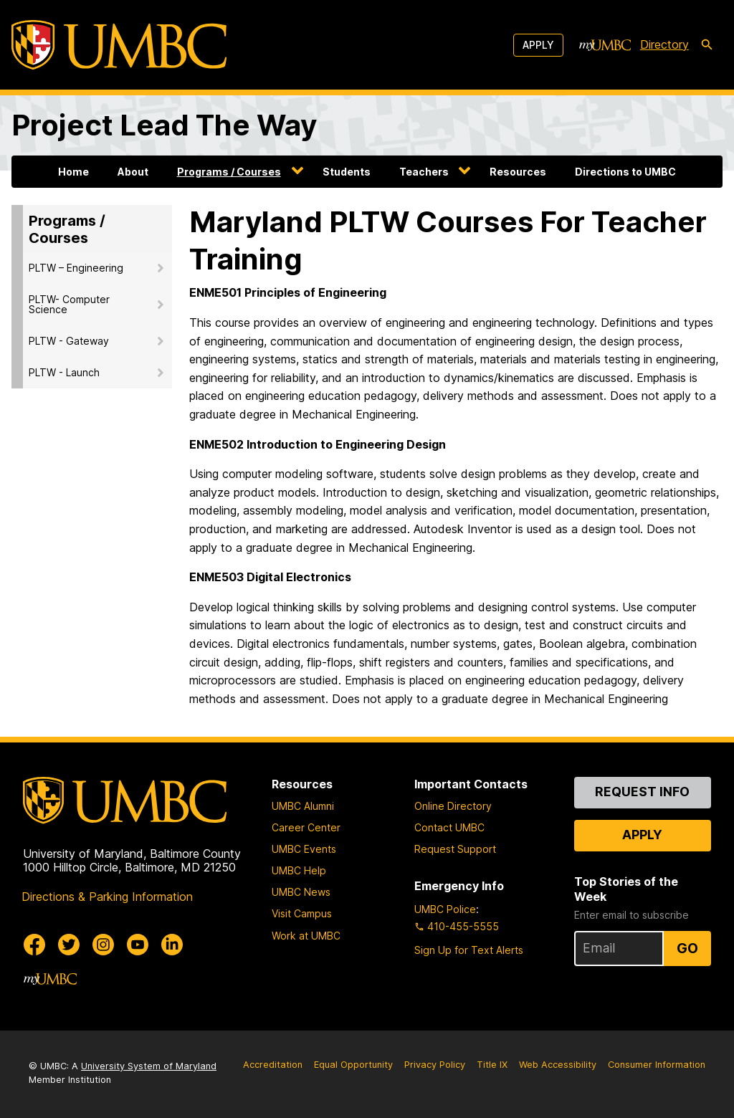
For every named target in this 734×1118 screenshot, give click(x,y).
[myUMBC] (605, 45)
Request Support (455, 849)
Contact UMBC (449, 827)
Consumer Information (656, 1064)
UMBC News (301, 892)
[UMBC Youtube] (137, 944)
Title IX (492, 1064)
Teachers (424, 172)
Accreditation (272, 1064)
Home (73, 172)
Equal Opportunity (353, 1064)
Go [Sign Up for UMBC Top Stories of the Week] (687, 948)
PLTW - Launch (64, 372)
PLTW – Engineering (76, 268)
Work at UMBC (306, 936)
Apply (538, 45)
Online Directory (453, 806)
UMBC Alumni (303, 806)
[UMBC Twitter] (69, 944)
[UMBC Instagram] (103, 944)
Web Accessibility (557, 1064)
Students (347, 172)
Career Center (306, 827)
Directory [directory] (664, 44)
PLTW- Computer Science (69, 304)
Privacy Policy (434, 1064)
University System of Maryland (148, 1066)
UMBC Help (299, 870)
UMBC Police (445, 909)
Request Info (642, 791)
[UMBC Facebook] (34, 944)
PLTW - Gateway (69, 341)
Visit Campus (302, 913)
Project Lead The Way (164, 125)
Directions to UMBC (625, 172)
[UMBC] (119, 44)
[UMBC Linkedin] (172, 944)
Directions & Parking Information (107, 896)
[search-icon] (707, 45)
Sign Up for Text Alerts (468, 950)
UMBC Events (304, 849)
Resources (518, 172)
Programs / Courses (229, 172)
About (133, 172)
